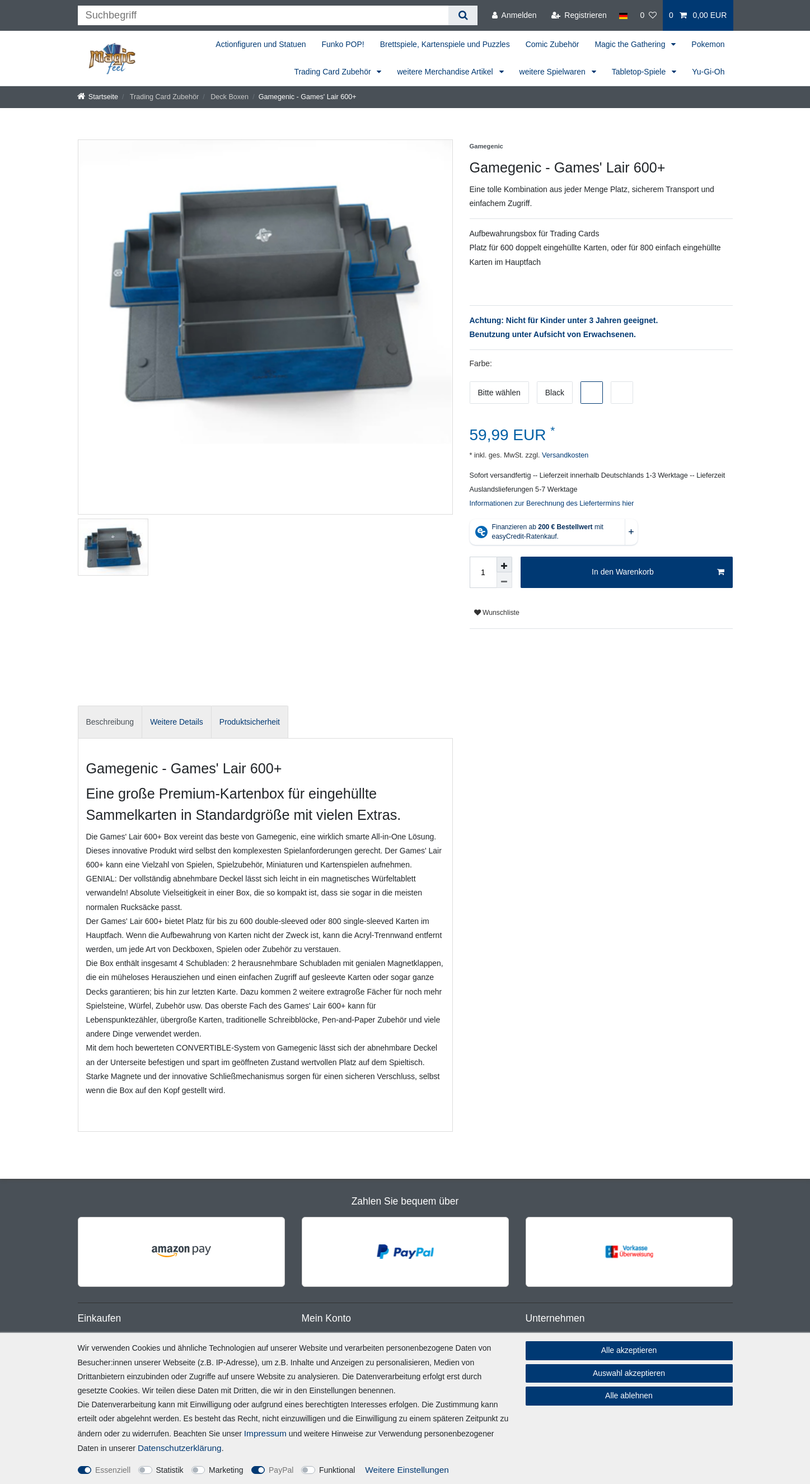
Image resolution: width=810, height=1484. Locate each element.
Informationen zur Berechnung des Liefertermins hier (552, 503)
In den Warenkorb (658, 572)
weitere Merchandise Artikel (446, 71)
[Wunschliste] (648, 15)
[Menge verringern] (504, 580)
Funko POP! (342, 44)
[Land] (623, 15)
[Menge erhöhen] (504, 564)
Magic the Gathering (630, 44)
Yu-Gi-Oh (708, 71)
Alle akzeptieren (629, 1350)
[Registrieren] (579, 15)
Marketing (226, 1470)
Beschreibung (110, 721)
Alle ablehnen (629, 1395)
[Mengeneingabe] (483, 572)
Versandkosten (564, 455)
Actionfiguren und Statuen (261, 44)
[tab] (110, 722)
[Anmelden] (514, 15)
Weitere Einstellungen (406, 1469)
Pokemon (707, 44)
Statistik (170, 1470)
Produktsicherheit (249, 721)
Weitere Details (176, 721)
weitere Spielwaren (553, 71)
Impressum (265, 1433)
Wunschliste (496, 613)
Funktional (337, 1470)
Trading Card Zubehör (333, 71)
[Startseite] (98, 97)
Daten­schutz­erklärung (180, 1448)
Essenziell (112, 1470)
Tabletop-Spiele (640, 71)
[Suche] (462, 15)
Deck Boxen (229, 97)
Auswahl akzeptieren (629, 1373)
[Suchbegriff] (263, 15)
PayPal (281, 1470)
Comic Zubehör (552, 44)
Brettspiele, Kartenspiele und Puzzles (445, 44)
